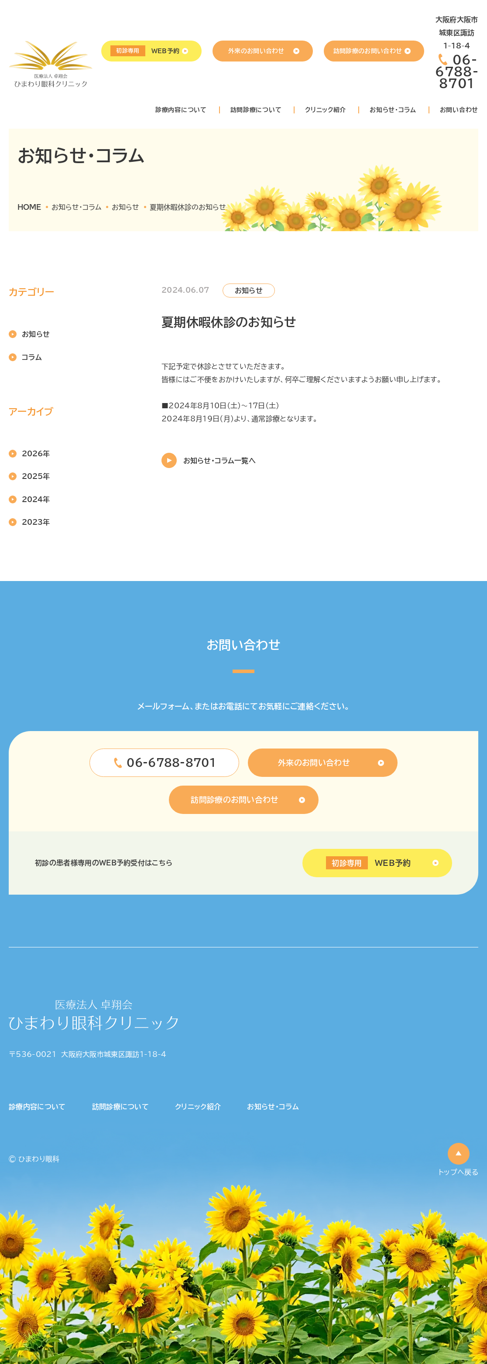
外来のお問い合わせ (256, 51)
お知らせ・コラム (393, 110)
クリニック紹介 (325, 110)
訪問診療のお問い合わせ (367, 51)
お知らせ (36, 334)
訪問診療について (256, 110)
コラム (32, 357)
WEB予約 (144, 50)
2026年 (36, 453)
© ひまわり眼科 (34, 1158)
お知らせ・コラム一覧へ (219, 460)
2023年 (36, 522)
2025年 (36, 476)
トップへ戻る (458, 1172)
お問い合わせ (459, 110)
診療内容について (181, 110)
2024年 (36, 499)
